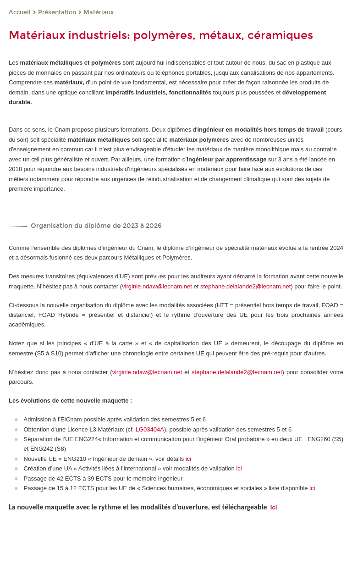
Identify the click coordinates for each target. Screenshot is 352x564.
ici (188, 458)
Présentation (57, 12)
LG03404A (150, 429)
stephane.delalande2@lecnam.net (245, 286)
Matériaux (98, 12)
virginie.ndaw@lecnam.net (157, 286)
